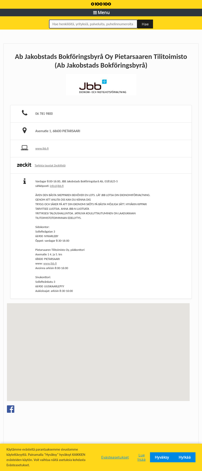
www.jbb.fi (42, 148)
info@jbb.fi (57, 186)
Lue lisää (141, 457)
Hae (145, 24)
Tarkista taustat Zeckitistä (50, 165)
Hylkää (185, 457)
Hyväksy (162, 457)
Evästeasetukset (115, 457)
